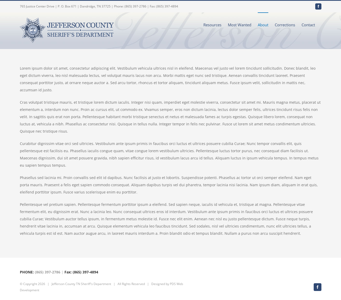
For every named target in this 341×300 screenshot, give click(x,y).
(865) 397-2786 (47, 272)
